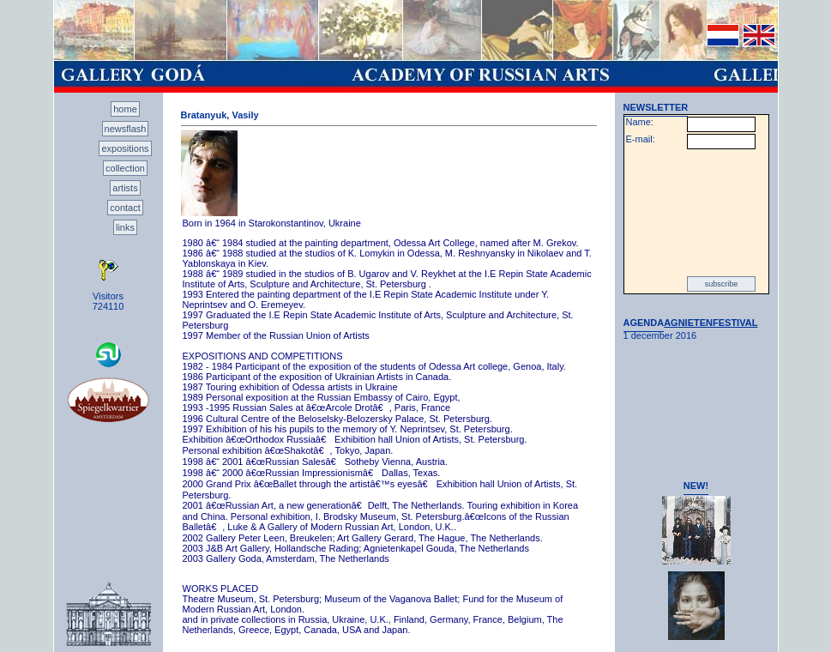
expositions (124, 148)
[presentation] (696, 213)
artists (124, 188)
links (125, 227)
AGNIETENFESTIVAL (710, 322)
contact (125, 207)
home (125, 109)
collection (125, 168)
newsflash (126, 129)
